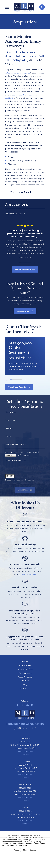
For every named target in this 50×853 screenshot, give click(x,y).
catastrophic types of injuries (17, 73)
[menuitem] (25, 214)
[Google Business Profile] (27, 705)
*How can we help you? (15, 460)
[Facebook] (17, 705)
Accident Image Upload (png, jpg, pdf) (22, 452)
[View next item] (34, 263)
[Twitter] (22, 705)
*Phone (8, 428)
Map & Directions (25, 751)
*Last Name (10, 420)
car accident (18, 95)
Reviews (25, 681)
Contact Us (25, 688)
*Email (8, 436)
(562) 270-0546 (25, 765)
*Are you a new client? (15, 444)
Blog (25, 684)
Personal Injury (25, 673)
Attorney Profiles (25, 669)
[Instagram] (32, 705)
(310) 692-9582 (25, 728)
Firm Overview (25, 665)
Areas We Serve (25, 677)
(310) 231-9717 (25, 742)
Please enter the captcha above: (19, 480)
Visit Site (25, 754)
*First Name (10, 412)
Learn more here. (29, 574)
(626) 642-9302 (25, 811)
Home (25, 661)
